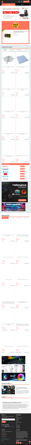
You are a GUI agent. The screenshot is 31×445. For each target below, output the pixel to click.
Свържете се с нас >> (5, 407)
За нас (17, 414)
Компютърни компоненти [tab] (5, 47)
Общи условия (18, 423)
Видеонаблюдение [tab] (5, 215)
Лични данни (17, 422)
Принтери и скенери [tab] (12, 47)
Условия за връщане (19, 419)
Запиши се (3, 419)
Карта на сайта (18, 425)
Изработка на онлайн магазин (14, 443)
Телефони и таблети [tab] (19, 47)
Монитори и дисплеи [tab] (25, 215)
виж (22, 166)
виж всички (27, 44)
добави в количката (13, 70)
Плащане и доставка (19, 415)
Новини (17, 418)
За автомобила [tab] (12, 215)
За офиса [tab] (26, 47)
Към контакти (4, 433)
